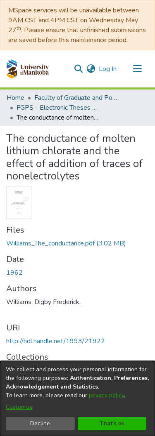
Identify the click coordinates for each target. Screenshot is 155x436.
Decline (40, 423)
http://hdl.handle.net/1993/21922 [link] (55, 341)
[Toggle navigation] (137, 69)
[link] (66, 243)
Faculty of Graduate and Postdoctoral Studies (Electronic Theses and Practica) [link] (75, 97)
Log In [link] (108, 68)
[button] (27, 69)
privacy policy (106, 395)
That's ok (112, 423)
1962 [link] (14, 272)
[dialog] (77, 398)
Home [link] (15, 97)
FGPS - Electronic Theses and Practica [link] (58, 107)
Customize (19, 407)
